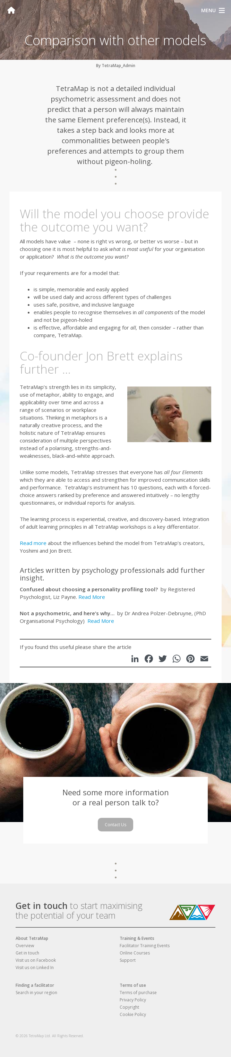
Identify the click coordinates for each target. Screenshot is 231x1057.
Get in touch (42, 905)
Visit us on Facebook (36, 960)
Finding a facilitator (35, 985)
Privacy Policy (133, 1000)
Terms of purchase (138, 992)
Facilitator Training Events (145, 946)
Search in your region (36, 992)
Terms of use (133, 985)
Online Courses (135, 953)
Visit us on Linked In (35, 967)
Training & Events (137, 938)
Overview (25, 946)
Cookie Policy (133, 1014)
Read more (33, 542)
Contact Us (115, 825)
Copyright (129, 1007)
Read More (91, 596)
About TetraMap (32, 938)
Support (128, 960)
